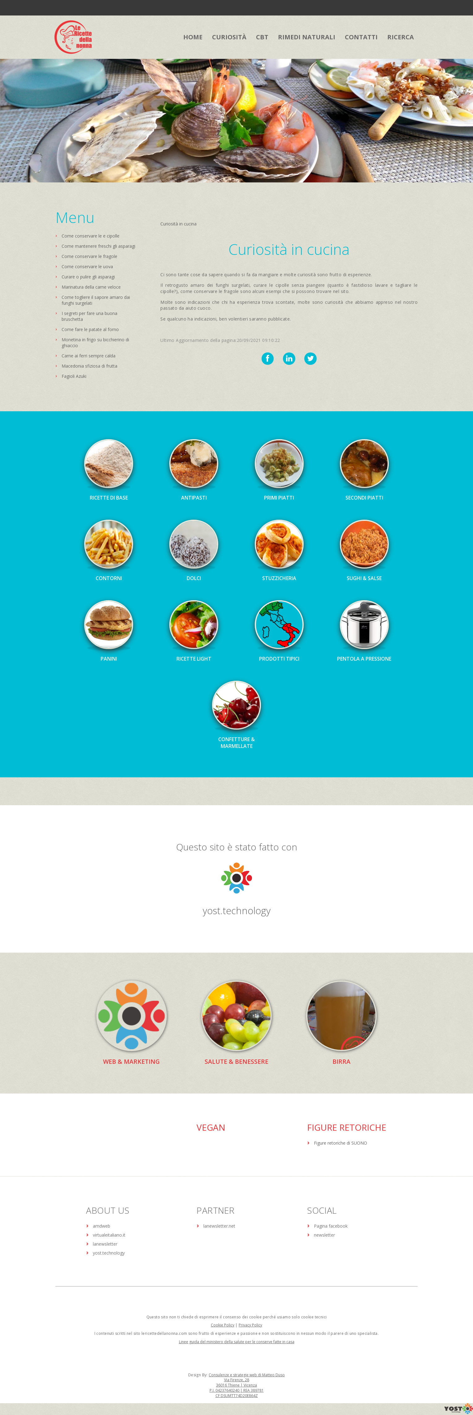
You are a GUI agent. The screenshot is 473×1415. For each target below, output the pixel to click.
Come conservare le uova (87, 266)
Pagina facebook (331, 1226)
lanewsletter (105, 1244)
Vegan (211, 1127)
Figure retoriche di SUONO (340, 1143)
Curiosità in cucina (178, 224)
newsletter (324, 1235)
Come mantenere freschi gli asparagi (98, 246)
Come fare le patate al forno (90, 329)
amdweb (101, 1226)
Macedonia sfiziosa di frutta (89, 366)
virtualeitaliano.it (109, 1235)
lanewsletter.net (219, 1226)
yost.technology (236, 910)
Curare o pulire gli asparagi (88, 277)
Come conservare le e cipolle (90, 236)
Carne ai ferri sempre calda (88, 356)
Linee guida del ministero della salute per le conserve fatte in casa (236, 1341)
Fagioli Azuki (74, 376)
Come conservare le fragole (89, 256)
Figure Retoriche (346, 1127)
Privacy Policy (250, 1324)
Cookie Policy (222, 1324)
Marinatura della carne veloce (91, 287)
